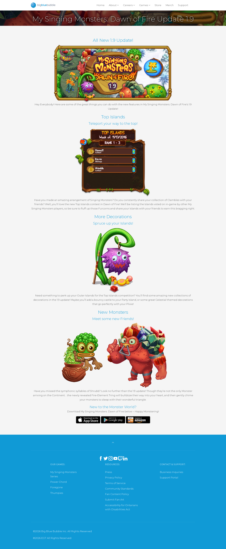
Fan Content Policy (117, 494)
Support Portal (169, 477)
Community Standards (119, 488)
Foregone (56, 487)
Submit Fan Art (114, 499)
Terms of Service (115, 483)
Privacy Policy (113, 477)
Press (108, 472)
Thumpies (56, 493)
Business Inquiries (171, 472)
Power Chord (58, 481)
